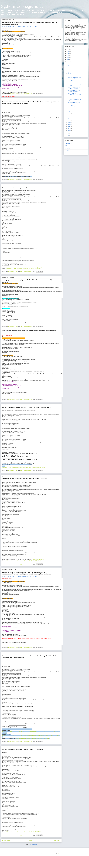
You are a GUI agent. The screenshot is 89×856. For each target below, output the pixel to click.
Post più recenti (6, 840)
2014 (68, 133)
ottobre (69, 113)
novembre (70, 75)
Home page (31, 840)
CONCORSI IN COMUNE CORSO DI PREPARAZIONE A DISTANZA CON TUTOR (19, 26)
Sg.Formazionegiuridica (22, 6)
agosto (69, 118)
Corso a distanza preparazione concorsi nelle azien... (74, 81)
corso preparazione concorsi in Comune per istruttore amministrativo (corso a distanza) (29, 330)
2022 (68, 57)
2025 (68, 51)
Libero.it (67, 150)
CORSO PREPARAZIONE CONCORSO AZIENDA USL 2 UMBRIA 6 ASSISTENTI (27, 408)
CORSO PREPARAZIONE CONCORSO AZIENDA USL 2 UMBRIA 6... (75, 95)
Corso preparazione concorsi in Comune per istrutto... (74, 78)
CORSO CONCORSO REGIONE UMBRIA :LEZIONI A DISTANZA (22, 750)
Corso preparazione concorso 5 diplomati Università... (74, 88)
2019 (68, 63)
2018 (68, 65)
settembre (70, 116)
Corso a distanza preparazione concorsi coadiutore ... (74, 106)
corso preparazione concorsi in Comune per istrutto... (74, 91)
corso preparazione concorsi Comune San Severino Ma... (74, 103)
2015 (68, 72)
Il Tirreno (67, 145)
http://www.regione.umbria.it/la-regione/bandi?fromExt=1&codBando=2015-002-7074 (23, 268)
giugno (69, 122)
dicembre (70, 73)
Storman (49, 853)
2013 (68, 135)
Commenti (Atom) (33, 844)
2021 (68, 59)
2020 (68, 61)
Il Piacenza (67, 148)
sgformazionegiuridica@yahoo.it (38, 267)
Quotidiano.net (68, 143)
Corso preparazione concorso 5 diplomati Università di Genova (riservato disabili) (27, 280)
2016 (68, 70)
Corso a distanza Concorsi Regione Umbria (15, 188)
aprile (69, 126)
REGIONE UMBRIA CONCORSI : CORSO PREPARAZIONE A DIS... (75, 99)
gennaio (69, 130)
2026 (68, 49)
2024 (68, 53)
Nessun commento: (28, 179)
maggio (69, 124)
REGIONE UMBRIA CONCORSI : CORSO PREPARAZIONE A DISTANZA (25, 479)
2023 (68, 55)
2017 (68, 67)
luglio (69, 120)
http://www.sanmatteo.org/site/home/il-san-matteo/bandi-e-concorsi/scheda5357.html (33, 738)
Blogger (58, 853)
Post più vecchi (56, 840)
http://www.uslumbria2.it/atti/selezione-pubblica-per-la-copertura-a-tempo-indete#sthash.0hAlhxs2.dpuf (23, 467)
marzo (69, 128)
